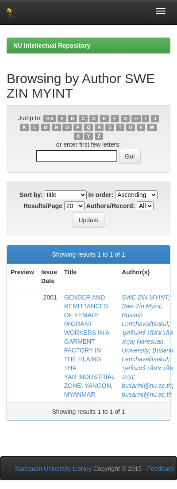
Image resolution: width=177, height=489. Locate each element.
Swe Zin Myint (141, 306)
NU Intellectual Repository (51, 45)
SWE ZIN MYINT (145, 297)
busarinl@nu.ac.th (147, 385)
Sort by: (31, 194)
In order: (101, 194)
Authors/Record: (110, 205)
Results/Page (42, 205)
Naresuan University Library (53, 468)
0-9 (49, 118)
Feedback (160, 468)
